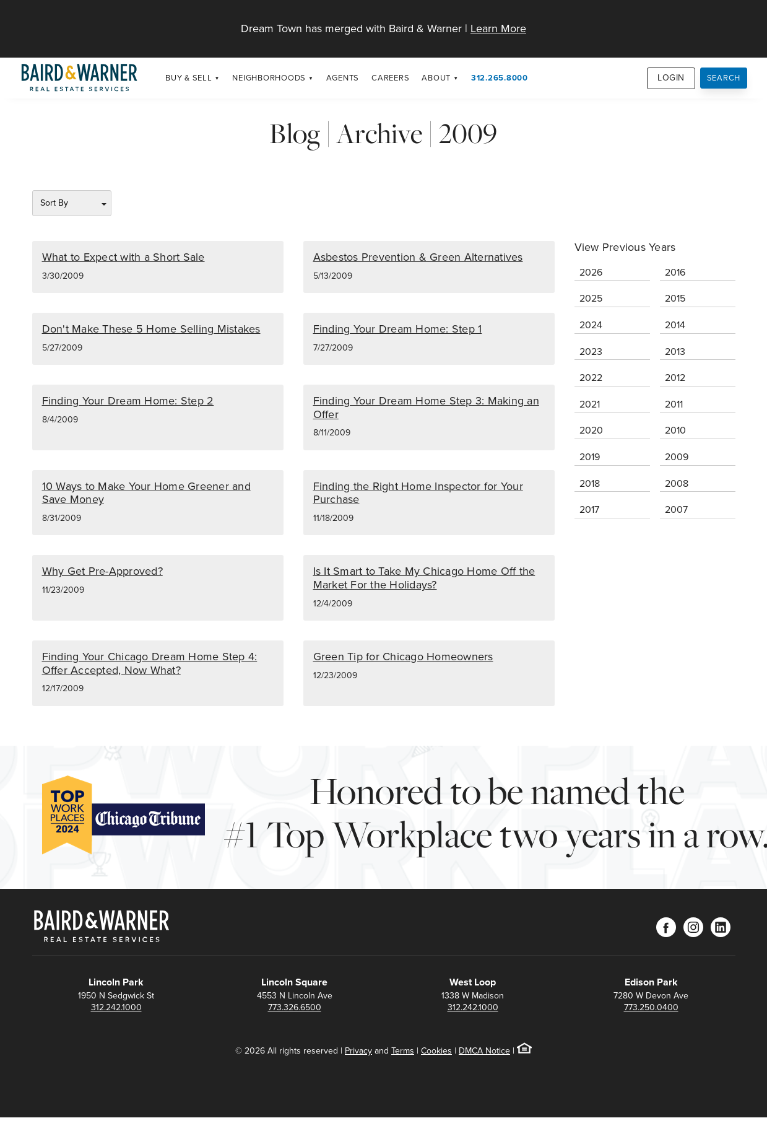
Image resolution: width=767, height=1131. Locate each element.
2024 (590, 325)
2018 (589, 483)
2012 (675, 377)
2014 (675, 325)
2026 (590, 272)
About (436, 78)
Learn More (498, 28)
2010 (675, 430)
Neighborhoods (269, 78)
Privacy (358, 1050)
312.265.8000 (499, 78)
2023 (590, 351)
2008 (676, 483)
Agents (343, 78)
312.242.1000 (116, 1007)
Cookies (436, 1050)
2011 (674, 404)
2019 (589, 457)
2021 (589, 404)
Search (724, 78)
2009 (676, 457)
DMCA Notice (484, 1050)
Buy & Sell (188, 78)
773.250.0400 (651, 1007)
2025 (590, 298)
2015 (675, 298)
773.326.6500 (294, 1007)
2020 (591, 430)
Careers (390, 78)
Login (671, 77)
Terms (402, 1050)
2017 (589, 509)
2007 (676, 509)
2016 (675, 272)
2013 (675, 351)
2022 (590, 377)
